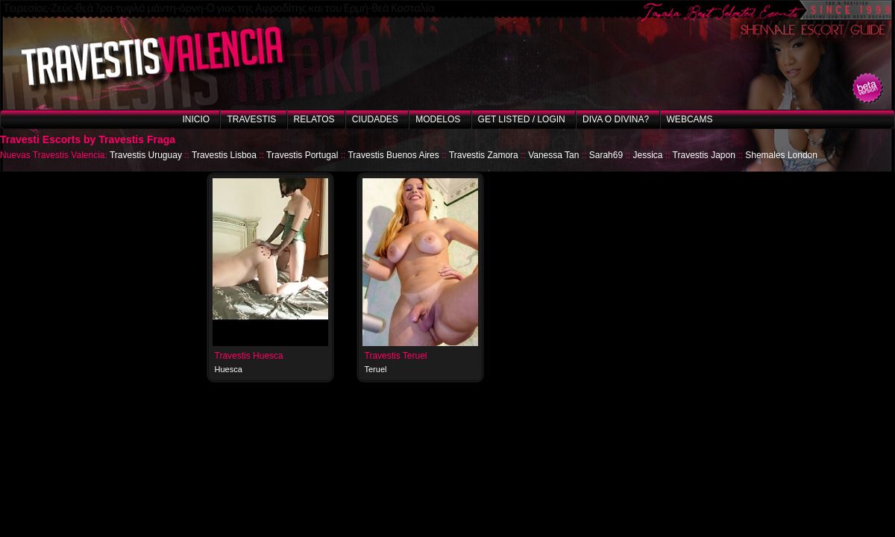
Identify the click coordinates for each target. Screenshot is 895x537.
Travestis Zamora (483, 155)
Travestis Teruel (396, 356)
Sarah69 (606, 155)
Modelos (437, 119)
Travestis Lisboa (224, 155)
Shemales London (781, 155)
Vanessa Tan (553, 155)
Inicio (196, 119)
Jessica (647, 155)
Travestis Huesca (249, 356)
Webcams (690, 119)
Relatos (314, 119)
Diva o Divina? (615, 119)
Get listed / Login (521, 119)
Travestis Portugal (302, 155)
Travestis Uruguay (146, 155)
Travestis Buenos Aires (393, 155)
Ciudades (375, 119)
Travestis (251, 119)
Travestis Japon (704, 155)
